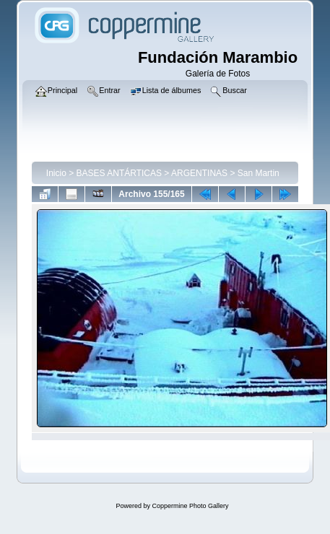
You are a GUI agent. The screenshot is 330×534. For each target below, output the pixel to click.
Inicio (56, 173)
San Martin (258, 173)
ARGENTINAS (199, 173)
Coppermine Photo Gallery (190, 505)
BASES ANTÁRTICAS (119, 173)
